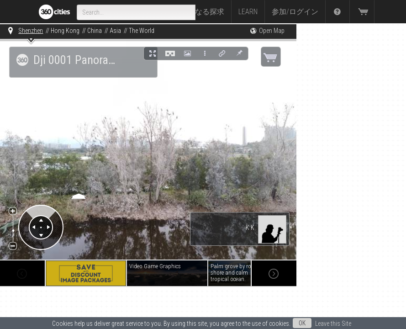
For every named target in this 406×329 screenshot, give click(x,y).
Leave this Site (333, 323)
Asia (115, 30)
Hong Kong (65, 30)
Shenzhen (30, 30)
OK (302, 323)
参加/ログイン (295, 11)
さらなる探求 (202, 11)
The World (141, 30)
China (94, 30)
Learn (248, 11)
